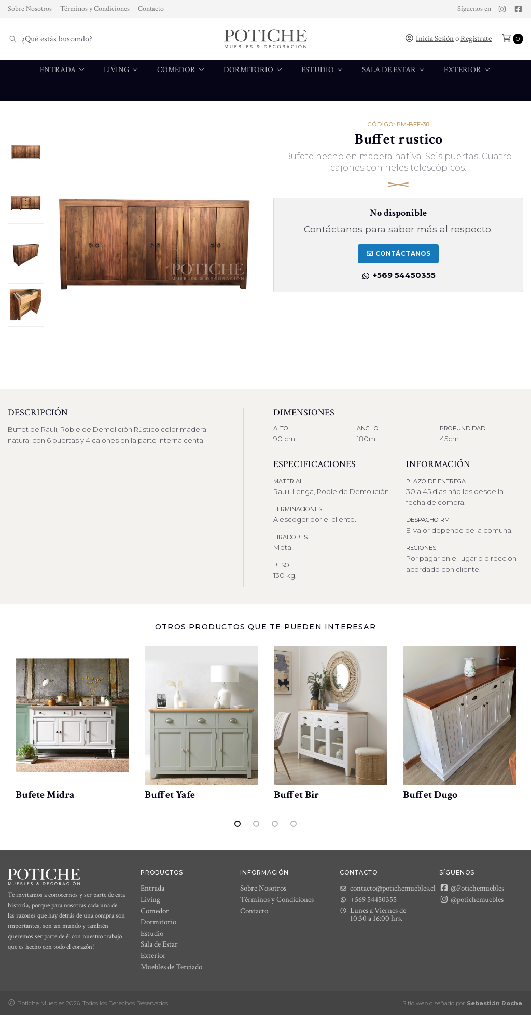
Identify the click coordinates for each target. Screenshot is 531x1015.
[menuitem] (63, 80)
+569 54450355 (398, 275)
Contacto (151, 8)
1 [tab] (237, 824)
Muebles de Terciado (223, 111)
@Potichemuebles (471, 888)
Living (121, 70)
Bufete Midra (45, 795)
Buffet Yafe (170, 795)
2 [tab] (256, 824)
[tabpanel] (72, 723)
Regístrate (476, 39)
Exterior (468, 70)
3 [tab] (275, 824)
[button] (512, 39)
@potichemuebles (471, 899)
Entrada (63, 70)
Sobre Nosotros (30, 8)
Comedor (181, 70)
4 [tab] (293, 824)
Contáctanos (398, 253)
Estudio (322, 70)
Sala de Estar (394, 70)
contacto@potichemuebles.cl (388, 888)
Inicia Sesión (435, 39)
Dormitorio (253, 70)
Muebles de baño (317, 111)
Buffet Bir (296, 795)
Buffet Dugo (430, 795)
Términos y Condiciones (95, 8)
